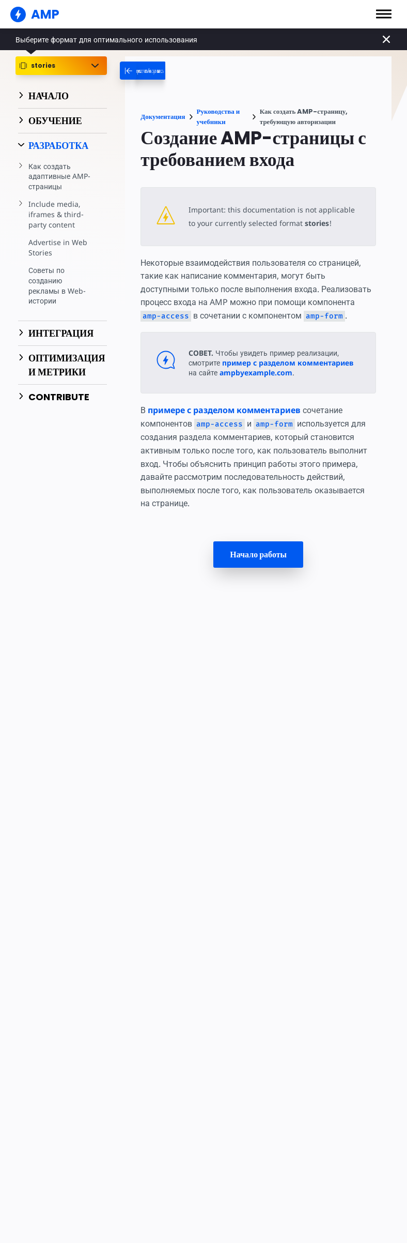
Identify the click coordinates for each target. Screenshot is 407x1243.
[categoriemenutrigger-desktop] (173, 71)
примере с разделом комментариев (224, 424)
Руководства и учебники (218, 117)
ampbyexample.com (256, 386)
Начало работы (258, 568)
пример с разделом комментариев (289, 377)
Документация (162, 117)
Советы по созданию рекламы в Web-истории (56, 285)
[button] (384, 14)
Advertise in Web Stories (56, 247)
